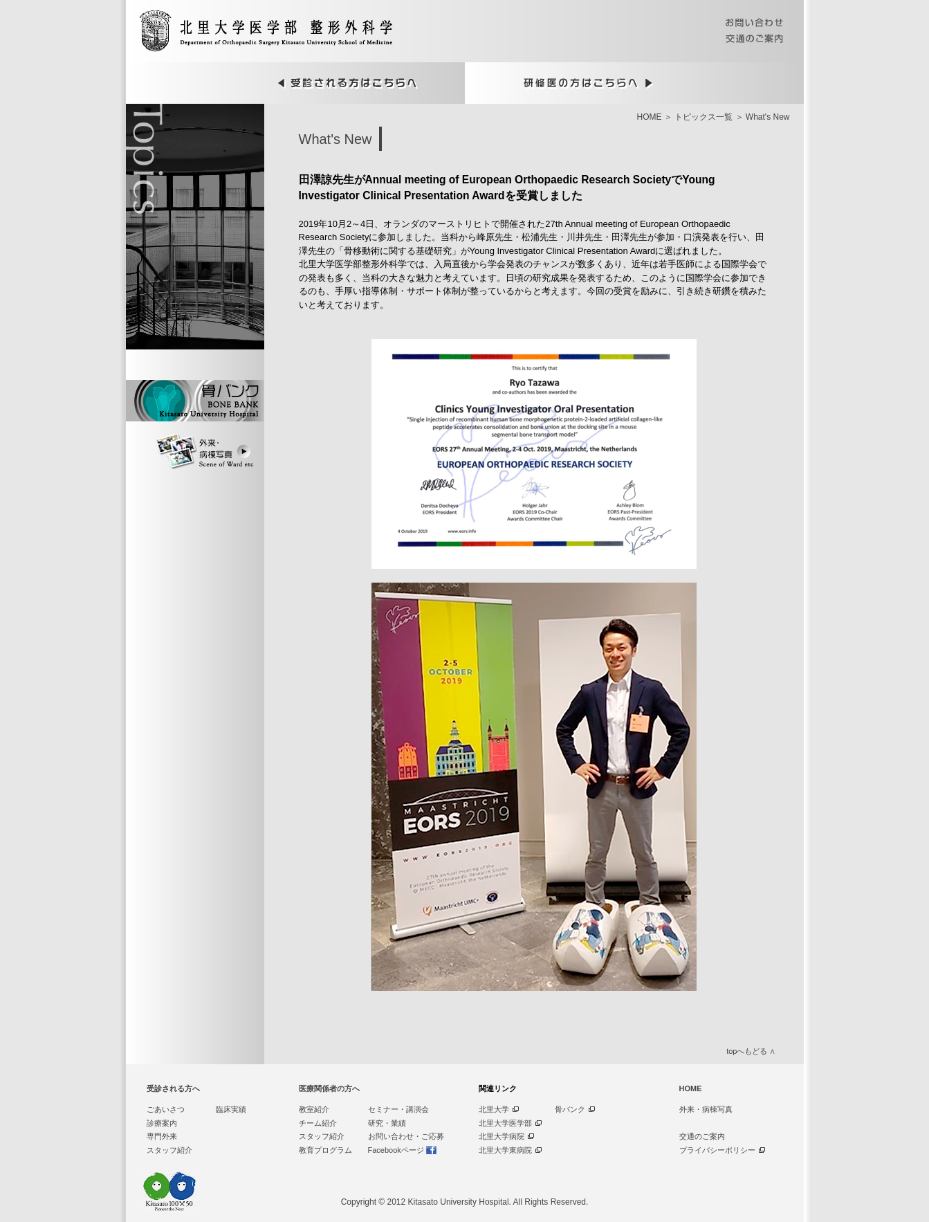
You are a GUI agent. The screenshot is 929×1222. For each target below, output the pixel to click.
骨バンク (570, 1109)
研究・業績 (387, 1123)
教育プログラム (325, 1150)
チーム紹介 (318, 1123)
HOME (649, 117)
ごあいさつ (166, 1109)
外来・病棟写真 (706, 1109)
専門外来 (162, 1136)
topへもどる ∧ (750, 1051)
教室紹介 (314, 1109)
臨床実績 (231, 1109)
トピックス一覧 (703, 117)
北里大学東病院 (505, 1150)
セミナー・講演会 (398, 1109)
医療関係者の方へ (329, 1088)
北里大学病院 (501, 1136)
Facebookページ (396, 1150)
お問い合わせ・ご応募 (406, 1136)
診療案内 (162, 1123)
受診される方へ (173, 1088)
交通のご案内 (702, 1136)
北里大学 (494, 1109)
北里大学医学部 (505, 1123)
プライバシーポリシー (717, 1150)
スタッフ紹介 (169, 1150)
